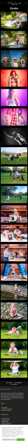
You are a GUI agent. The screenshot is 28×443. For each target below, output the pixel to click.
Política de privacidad (7, 409)
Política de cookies (6, 410)
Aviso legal (4, 407)
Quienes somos (5, 418)
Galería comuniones (6, 423)
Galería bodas (5, 421)
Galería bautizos (5, 420)
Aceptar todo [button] (21, 439)
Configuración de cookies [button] (9, 439)
